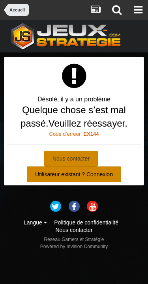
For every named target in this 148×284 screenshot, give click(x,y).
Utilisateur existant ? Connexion (74, 174)
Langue (35, 222)
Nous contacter (71, 158)
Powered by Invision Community (74, 246)
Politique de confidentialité (86, 222)
